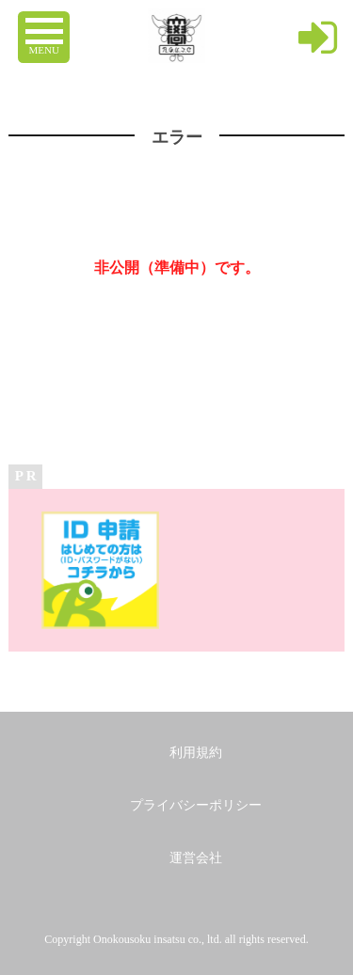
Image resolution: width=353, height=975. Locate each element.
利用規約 (195, 753)
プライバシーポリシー (196, 805)
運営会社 (195, 858)
